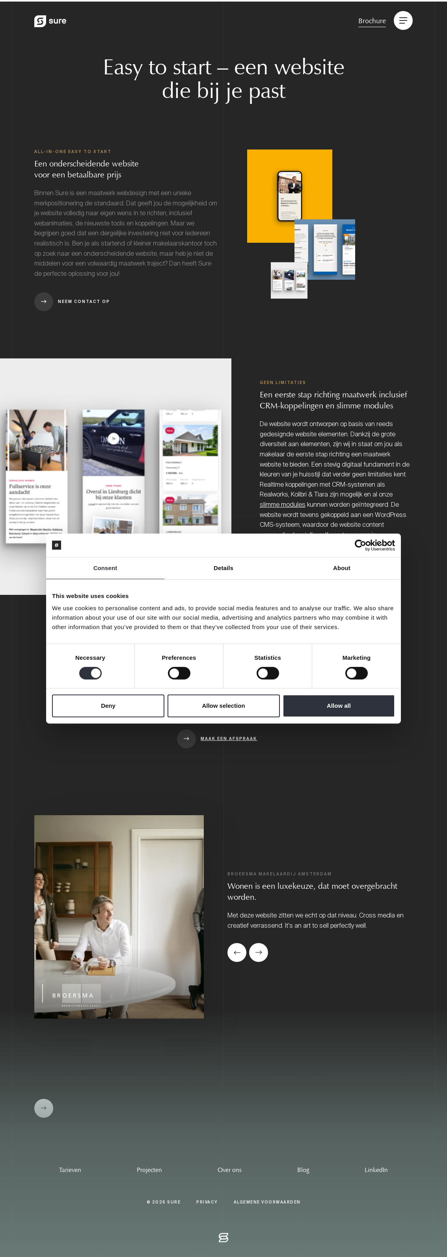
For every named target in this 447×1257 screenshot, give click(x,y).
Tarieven (70, 1170)
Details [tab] (223, 568)
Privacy (207, 1202)
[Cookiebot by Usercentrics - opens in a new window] (360, 545)
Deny (108, 705)
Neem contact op (84, 301)
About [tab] (341, 568)
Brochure (372, 21)
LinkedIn (376, 1170)
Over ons (230, 1170)
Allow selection (223, 705)
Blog (303, 1170)
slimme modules (282, 504)
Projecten (149, 1170)
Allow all (339, 705)
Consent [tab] (105, 568)
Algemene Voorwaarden (267, 1202)
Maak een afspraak (229, 738)
